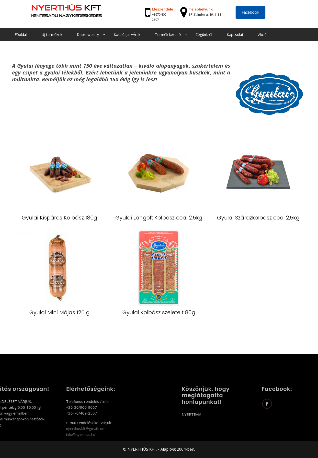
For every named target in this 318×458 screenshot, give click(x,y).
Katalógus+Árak (127, 34)
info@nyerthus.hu (61, 434)
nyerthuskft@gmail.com (67, 428)
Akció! (262, 34)
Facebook (250, 12)
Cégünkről (203, 34)
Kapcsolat (235, 34)
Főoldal (21, 34)
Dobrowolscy (88, 34)
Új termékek (51, 34)
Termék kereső (168, 34)
